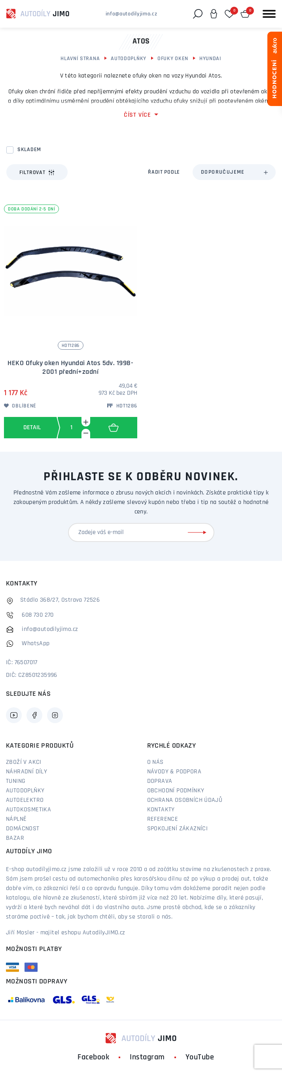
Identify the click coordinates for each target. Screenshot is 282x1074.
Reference (162, 819)
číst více (137, 115)
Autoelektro (25, 800)
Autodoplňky (128, 59)
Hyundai (210, 59)
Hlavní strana (80, 59)
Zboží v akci (24, 762)
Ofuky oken (172, 59)
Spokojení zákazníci (177, 829)
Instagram (147, 1057)
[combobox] (234, 172)
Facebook (93, 1057)
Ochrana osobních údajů (185, 800)
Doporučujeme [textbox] (223, 172)
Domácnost (23, 829)
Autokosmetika (28, 810)
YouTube (199, 1057)
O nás (155, 762)
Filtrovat (37, 172)
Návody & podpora (174, 772)
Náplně (16, 819)
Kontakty (161, 810)
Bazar (15, 838)
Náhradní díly (26, 772)
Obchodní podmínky (175, 791)
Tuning (15, 781)
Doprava (159, 781)
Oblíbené (20, 406)
